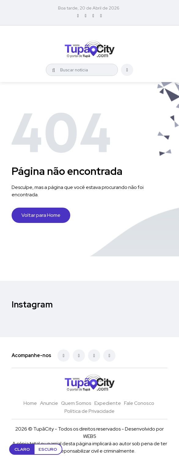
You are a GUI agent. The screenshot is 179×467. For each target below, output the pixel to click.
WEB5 (89, 436)
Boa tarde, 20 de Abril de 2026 (88, 8)
